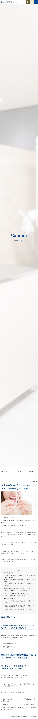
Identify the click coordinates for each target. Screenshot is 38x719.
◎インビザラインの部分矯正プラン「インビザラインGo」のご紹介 (20, 584)
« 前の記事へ (4, 471)
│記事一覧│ (19, 471)
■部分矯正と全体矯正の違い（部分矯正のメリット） (17, 588)
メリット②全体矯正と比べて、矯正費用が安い (17, 593)
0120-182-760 (28, 2)
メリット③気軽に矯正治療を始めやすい (15, 596)
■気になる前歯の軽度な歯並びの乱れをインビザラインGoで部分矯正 (19, 580)
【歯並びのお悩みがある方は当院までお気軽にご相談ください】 (19, 610)
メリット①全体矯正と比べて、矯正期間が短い (17, 590)
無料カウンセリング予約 (32, 2)
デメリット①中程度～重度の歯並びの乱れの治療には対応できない (20, 601)
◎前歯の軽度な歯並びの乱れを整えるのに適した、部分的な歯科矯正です (20, 576)
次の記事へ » (32, 471)
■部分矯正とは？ (8, 573)
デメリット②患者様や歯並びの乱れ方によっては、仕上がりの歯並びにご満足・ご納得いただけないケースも (20, 606)
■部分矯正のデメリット (10, 598)
